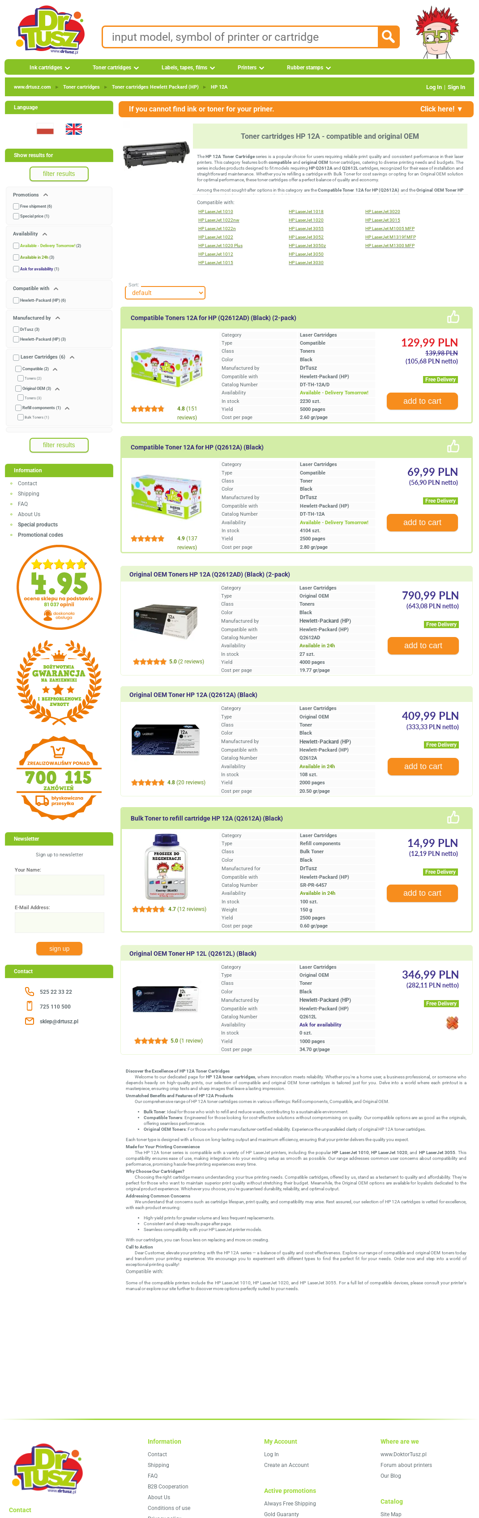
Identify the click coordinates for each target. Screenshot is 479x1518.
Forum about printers (406, 1465)
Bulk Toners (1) (37, 417)
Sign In (456, 87)
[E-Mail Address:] (59, 922)
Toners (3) (33, 398)
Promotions (26, 195)
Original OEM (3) (36, 388)
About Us (29, 514)
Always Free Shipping (290, 1504)
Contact (27, 483)
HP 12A (219, 87)
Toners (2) (33, 378)
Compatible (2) (35, 369)
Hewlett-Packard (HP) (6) (43, 300)
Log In (434, 87)
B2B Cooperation (168, 1487)
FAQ (23, 504)
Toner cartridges (112, 67)
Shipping (28, 494)
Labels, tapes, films (184, 67)
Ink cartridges (46, 67)
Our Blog (391, 1476)
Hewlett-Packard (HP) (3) (43, 339)
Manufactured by (32, 318)
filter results (59, 173)
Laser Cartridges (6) (43, 357)
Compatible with (32, 288)
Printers (247, 67)
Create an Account (286, 1465)
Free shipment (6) (36, 206)
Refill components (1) (41, 408)
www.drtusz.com (32, 87)
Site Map (391, 1514)
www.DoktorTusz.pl (404, 1454)
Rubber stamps (305, 67)
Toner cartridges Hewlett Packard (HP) (155, 87)
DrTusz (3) (29, 329)
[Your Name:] (59, 885)
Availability (26, 234)
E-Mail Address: (32, 908)
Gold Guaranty (281, 1514)
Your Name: (28, 870)
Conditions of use (169, 1508)
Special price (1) (34, 216)
